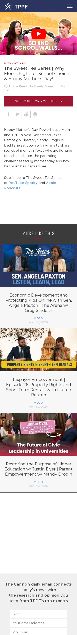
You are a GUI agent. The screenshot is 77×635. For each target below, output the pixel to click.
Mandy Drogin (44, 86)
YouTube (16, 183)
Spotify (31, 183)
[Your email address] (38, 623)
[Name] (38, 614)
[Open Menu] (70, 6)
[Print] (35, 114)
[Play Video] (38, 34)
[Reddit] (26, 114)
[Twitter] (17, 114)
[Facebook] (8, 114)
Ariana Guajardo (20, 86)
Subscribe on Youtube (38, 101)
